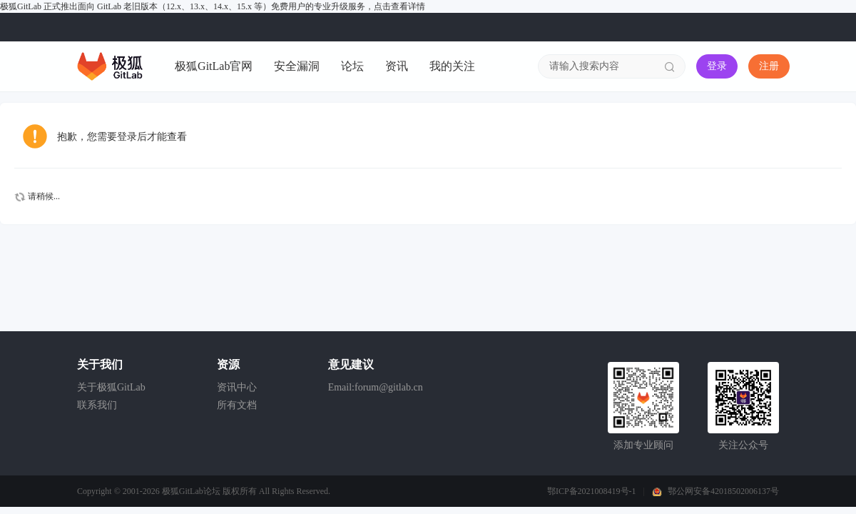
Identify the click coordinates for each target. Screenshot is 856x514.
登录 (717, 66)
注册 (769, 66)
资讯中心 (237, 387)
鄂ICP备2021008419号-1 (591, 491)
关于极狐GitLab (111, 387)
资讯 (396, 66)
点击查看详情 (399, 6)
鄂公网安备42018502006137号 (723, 491)
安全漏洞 (297, 66)
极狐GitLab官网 (214, 66)
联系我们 (97, 405)
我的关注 (452, 66)
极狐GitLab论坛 (191, 491)
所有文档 (237, 405)
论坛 (352, 66)
